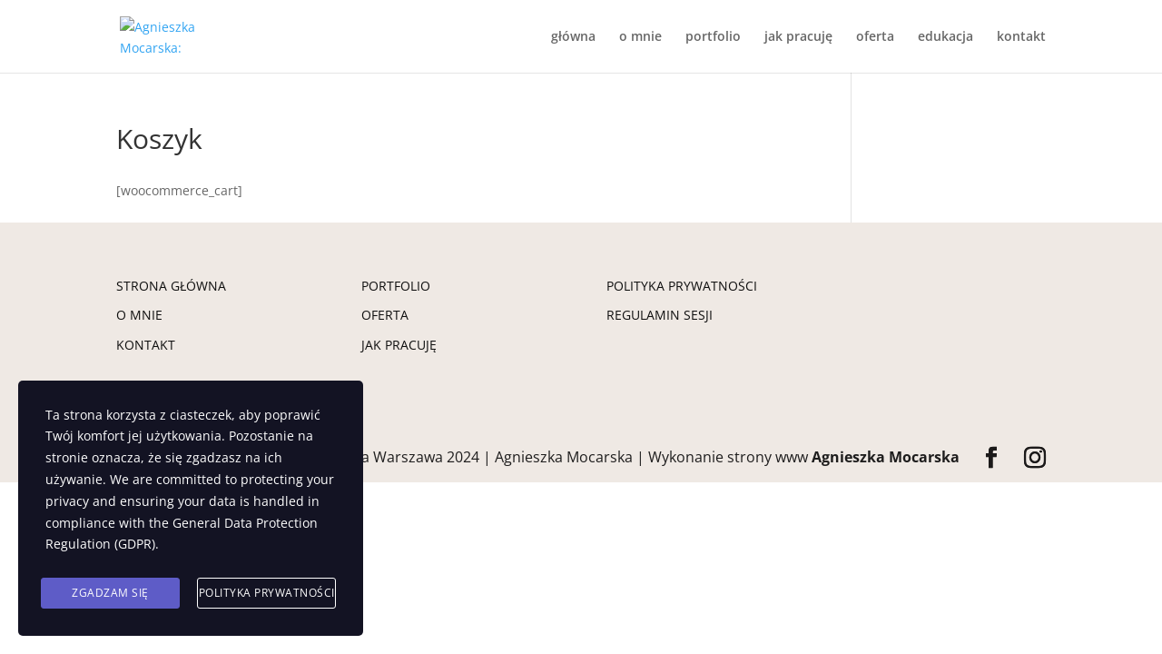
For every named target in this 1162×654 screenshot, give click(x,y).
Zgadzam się (110, 592)
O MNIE (139, 314)
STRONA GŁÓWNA (171, 285)
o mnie (640, 37)
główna (573, 37)
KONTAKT (145, 344)
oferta (875, 37)
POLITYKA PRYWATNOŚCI (681, 285)
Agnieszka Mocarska (886, 457)
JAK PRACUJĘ (399, 344)
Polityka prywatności (267, 592)
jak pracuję (798, 37)
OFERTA (385, 314)
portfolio (713, 37)
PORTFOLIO (395, 285)
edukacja (945, 37)
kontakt (1021, 37)
